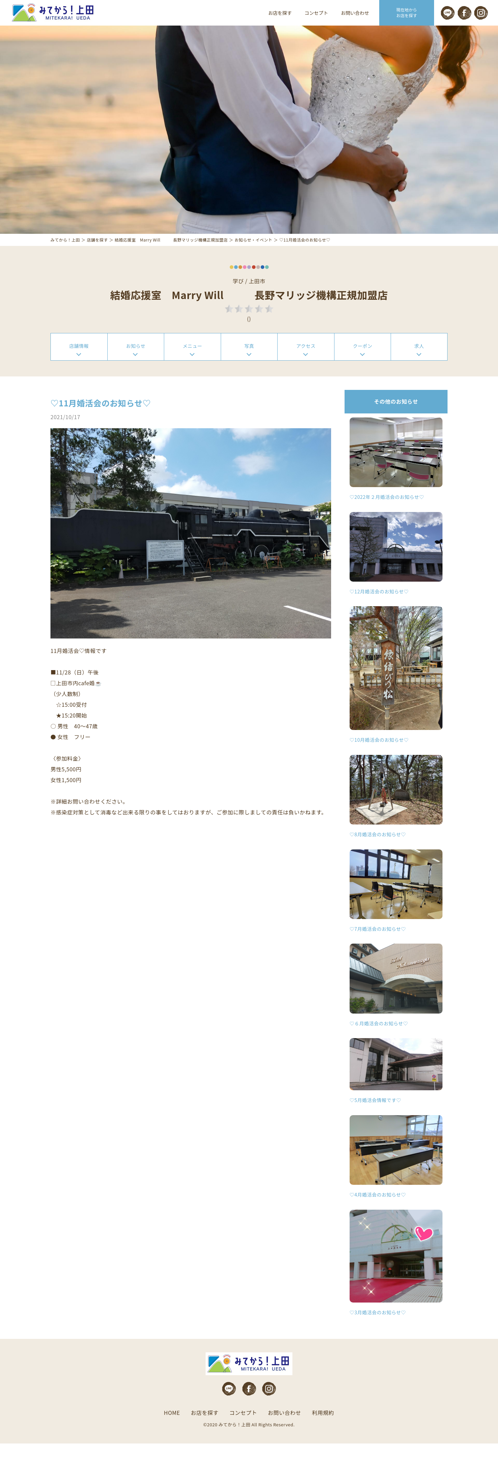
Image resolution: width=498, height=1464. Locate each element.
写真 (249, 364)
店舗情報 (79, 364)
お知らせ (136, 364)
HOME (172, 1434)
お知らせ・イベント (253, 257)
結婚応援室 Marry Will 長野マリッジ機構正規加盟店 (171, 257)
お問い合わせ (355, 12)
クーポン (362, 364)
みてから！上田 (65, 257)
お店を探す (280, 12)
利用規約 (323, 1434)
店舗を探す (97, 257)
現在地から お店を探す (407, 13)
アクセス (305, 364)
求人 (419, 364)
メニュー (192, 364)
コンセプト (316, 12)
